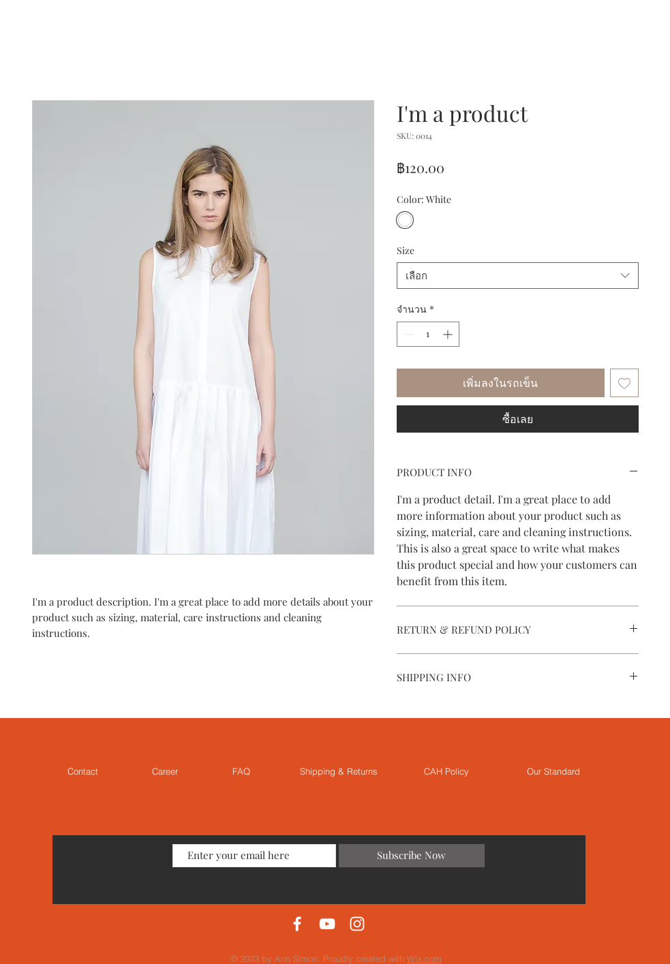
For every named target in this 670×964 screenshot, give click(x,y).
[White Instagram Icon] (357, 923)
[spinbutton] (428, 334)
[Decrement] (407, 334)
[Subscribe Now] (412, 855)
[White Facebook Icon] (297, 923)
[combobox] (518, 275)
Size (405, 250)
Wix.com (424, 958)
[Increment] (448, 334)
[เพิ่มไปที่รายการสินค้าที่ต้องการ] (624, 383)
